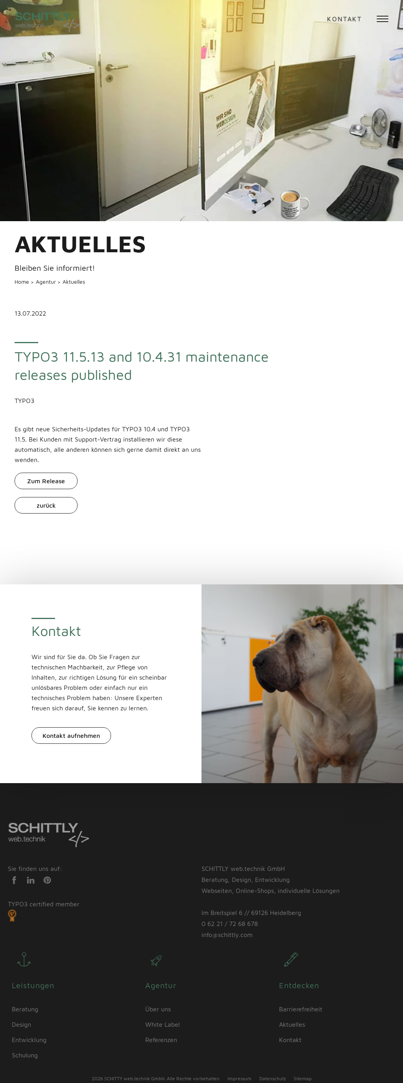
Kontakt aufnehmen (71, 735)
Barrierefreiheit (300, 1009)
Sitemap (303, 1078)
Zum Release (46, 480)
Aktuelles (74, 281)
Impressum (239, 1078)
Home (23, 281)
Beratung (25, 1009)
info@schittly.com (227, 934)
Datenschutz (272, 1078)
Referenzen (161, 1039)
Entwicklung (29, 1039)
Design (21, 1024)
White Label (162, 1024)
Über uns (158, 1009)
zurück (46, 505)
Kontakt (344, 18)
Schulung (25, 1055)
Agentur (46, 281)
